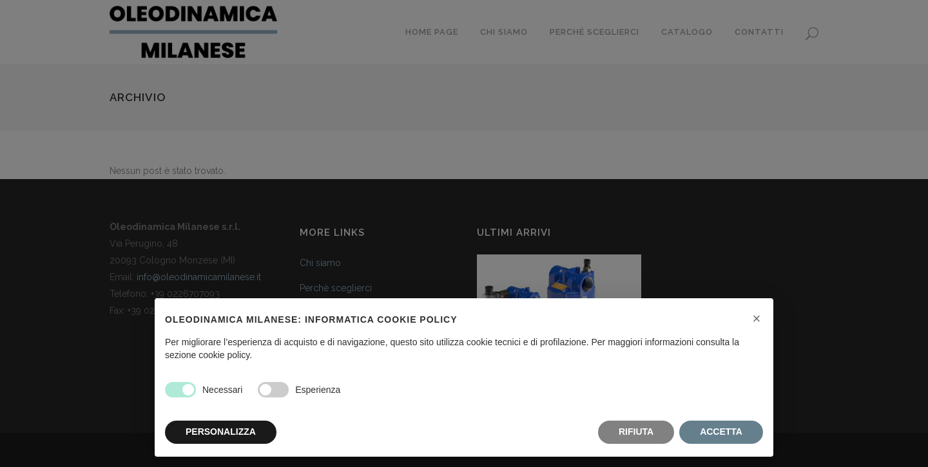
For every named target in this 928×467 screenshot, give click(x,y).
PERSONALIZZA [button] (221, 431)
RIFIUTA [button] (636, 431)
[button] (756, 319)
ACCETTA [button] (721, 431)
